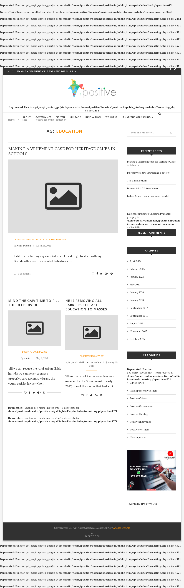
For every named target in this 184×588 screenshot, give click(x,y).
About (27, 117)
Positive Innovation (92, 356)
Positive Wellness (140, 429)
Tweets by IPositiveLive (142, 504)
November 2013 (138, 331)
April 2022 (135, 261)
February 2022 (137, 269)
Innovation (93, 117)
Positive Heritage (56, 239)
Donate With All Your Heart (142, 188)
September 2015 (139, 315)
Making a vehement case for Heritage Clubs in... (48, 71)
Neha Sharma (24, 245)
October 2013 (137, 339)
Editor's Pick (137, 382)
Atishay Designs (121, 527)
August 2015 (136, 323)
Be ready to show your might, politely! (148, 172)
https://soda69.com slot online (84, 362)
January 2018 (137, 300)
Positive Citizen (138, 398)
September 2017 (139, 308)
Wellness (111, 117)
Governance (43, 117)
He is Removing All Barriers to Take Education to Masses (86, 304)
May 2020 (135, 284)
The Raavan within (137, 180)
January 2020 (137, 292)
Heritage (75, 117)
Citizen (60, 117)
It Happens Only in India (137, 117)
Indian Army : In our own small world (147, 196)
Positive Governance (34, 352)
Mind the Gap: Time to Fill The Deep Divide (33, 302)
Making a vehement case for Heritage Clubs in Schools (61, 151)
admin (27, 358)
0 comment (22, 273)
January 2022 (137, 276)
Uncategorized (138, 437)
